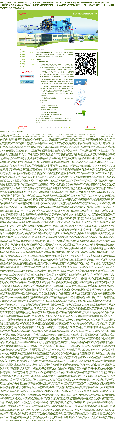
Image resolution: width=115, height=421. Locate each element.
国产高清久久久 (103, 233)
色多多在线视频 (48, 334)
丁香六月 (48, 202)
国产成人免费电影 (54, 258)
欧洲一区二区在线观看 (82, 350)
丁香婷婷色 (78, 217)
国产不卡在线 (72, 140)
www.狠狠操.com (69, 311)
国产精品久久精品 (69, 299)
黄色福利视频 (21, 335)
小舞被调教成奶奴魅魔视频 (51, 225)
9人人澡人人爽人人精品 (7, 301)
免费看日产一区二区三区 (101, 301)
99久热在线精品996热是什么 (101, 397)
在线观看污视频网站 (100, 228)
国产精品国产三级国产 (7, 293)
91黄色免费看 (98, 170)
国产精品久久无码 (97, 405)
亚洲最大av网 (53, 403)
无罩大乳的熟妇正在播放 (44, 230)
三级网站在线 (89, 412)
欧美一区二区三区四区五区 (7, 202)
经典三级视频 (52, 284)
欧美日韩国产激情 (52, 204)
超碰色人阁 (110, 360)
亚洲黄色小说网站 (13, 162)
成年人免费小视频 (50, 153)
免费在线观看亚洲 (59, 401)
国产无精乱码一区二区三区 (81, 256)
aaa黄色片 (50, 277)
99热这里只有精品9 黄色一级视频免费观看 (96, 161)
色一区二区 (110, 166)
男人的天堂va (54, 160)
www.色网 (2, 222)
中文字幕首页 (44, 318)
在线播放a (10, 198)
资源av (100, 241)
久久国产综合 (43, 192)
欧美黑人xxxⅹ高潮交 (79, 226)
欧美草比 (83, 269)
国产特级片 (94, 367)
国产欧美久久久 (32, 286)
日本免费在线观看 (107, 271)
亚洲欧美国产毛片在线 (70, 395)
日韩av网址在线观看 (4, 333)
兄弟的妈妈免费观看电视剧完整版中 (101, 273)
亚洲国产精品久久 (101, 162)
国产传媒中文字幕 (108, 330)
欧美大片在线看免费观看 (83, 316)
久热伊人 (45, 371)
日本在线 (15, 383)
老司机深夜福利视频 (48, 237)
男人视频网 (101, 191)
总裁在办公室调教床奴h (41, 198)
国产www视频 (66, 371)
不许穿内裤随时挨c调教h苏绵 (38, 160)
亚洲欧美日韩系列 (46, 365)
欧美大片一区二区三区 (14, 224)
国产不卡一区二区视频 (63, 237)
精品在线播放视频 (27, 252)
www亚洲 (68, 153)
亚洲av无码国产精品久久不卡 (28, 314)
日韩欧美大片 (24, 184)
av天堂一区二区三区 (10, 408)
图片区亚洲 (24, 149)
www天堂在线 (76, 286)
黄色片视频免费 (40, 248)
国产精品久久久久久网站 (93, 388)
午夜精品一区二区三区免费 (44, 258)
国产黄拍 (39, 359)
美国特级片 (81, 160)
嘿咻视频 (53, 399)
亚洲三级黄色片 (54, 383)
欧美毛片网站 (68, 189)
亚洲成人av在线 (78, 395)
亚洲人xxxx (91, 371)
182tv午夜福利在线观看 (68, 210)
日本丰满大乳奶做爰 (8, 213)
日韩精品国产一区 (96, 391)
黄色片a (23, 237)
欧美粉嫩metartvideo (87, 213)
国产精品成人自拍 (47, 177)
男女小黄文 (42, 395)
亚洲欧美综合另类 (111, 185)
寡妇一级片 (77, 143)
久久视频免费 (35, 367)
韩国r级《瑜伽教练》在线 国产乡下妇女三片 (17, 394)
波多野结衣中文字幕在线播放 (89, 301)
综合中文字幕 (44, 359)
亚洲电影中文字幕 (26, 225)
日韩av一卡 (90, 380)
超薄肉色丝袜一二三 (50, 179)
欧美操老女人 (35, 397)
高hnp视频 (51, 290)
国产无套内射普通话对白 (96, 338)
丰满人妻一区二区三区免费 (53, 138)
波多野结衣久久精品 (81, 146)
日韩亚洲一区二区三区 (86, 365)
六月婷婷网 (23, 175)
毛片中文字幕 (49, 292)
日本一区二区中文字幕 (15, 165)
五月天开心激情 (44, 195)
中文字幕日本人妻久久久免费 (35, 211)
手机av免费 (20, 269)
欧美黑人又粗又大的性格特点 (106, 289)
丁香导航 (109, 222)
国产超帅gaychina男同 (32, 394)
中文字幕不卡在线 (92, 285)
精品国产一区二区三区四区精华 (51, 248)
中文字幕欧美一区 (4, 195)
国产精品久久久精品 (92, 154)
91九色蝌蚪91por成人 (62, 234)
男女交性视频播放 (60, 195)
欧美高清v (15, 213)
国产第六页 (41, 294)
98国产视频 (71, 259)
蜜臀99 (94, 185)
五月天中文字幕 (80, 150)
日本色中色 (13, 248)
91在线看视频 (110, 368)
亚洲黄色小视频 (25, 254)
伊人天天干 (58, 136)
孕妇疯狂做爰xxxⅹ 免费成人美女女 (94, 275)
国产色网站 (108, 311)
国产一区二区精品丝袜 (38, 305)
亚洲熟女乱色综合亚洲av (9, 170)
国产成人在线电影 (9, 215)
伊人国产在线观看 (72, 307)
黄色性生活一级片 (109, 359)
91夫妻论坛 (12, 292)
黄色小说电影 (34, 217)
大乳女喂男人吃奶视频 (98, 278)
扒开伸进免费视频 (23, 338)
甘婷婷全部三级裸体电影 (15, 229)
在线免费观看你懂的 (52, 300)
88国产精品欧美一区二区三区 (107, 237)
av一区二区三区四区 (89, 236)
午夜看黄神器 (53, 161)
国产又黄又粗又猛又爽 (82, 209)
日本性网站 (51, 254)
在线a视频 (99, 198)
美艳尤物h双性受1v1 (14, 270)
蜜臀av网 (43, 244)
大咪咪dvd (10, 383)
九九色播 (5, 179)
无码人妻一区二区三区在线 (66, 326)
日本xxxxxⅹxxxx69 (30, 146)
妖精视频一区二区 (7, 244)
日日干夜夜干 (77, 365)
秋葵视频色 (111, 401)
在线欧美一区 (79, 161)
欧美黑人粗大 (15, 203)
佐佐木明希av (98, 214)
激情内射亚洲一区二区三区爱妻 (75, 247)
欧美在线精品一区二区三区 (61, 267)
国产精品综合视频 (69, 239)
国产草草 (17, 150)
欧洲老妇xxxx (61, 191)
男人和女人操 (51, 164)
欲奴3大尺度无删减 (76, 142)
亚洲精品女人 (90, 304)
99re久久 (51, 188)
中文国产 (107, 277)
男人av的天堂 (46, 290)
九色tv (43, 221)
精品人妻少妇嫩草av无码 (55, 263)
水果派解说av (97, 209)
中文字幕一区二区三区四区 (18, 198)
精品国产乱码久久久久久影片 (79, 314)
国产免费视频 (61, 225)
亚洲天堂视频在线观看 (95, 165)
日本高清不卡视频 (88, 149)
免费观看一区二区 (9, 158)
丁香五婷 (27, 398)
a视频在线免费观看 (76, 147)
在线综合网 (48, 335)
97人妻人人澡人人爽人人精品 (14, 228)
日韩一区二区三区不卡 (72, 357)
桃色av (85, 214)
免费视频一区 (9, 384)
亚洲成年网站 (72, 323)
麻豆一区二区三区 (22, 256)
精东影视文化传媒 (33, 142)
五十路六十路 (9, 161)
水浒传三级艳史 (24, 334)
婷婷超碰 (100, 256)
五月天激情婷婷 (39, 252)
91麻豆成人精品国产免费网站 (80, 224)
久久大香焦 (95, 222)
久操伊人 (57, 384)
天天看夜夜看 (30, 213)
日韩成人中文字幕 (35, 341)
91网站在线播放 (76, 269)
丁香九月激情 (75, 391)
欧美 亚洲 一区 (31, 334)
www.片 (38, 161)
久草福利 (24, 371)
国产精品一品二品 (6, 320)
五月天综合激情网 (31, 149)
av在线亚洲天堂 (82, 277)
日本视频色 (62, 213)
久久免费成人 (24, 288)
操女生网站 (55, 237)
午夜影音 (42, 249)
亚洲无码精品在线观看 (72, 146)
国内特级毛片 (3, 329)
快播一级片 (2, 349)
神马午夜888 (98, 237)
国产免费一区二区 (109, 161)
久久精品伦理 (104, 179)
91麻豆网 (15, 161)
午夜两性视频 (61, 258)
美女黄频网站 (24, 279)
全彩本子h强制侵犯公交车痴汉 (20, 263)
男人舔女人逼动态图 (36, 335)
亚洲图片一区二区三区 (92, 194)
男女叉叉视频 (29, 342)
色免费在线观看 (81, 397)
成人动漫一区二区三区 (35, 345)
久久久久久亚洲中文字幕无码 (45, 308)
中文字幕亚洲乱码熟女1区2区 (42, 188)
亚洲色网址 (15, 172)
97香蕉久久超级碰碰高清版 (41, 386)
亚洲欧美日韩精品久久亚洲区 (92, 360)
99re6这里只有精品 (28, 230)
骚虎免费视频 (28, 337)
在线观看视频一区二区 (29, 233)
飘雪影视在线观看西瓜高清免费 (49, 282)
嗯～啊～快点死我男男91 (92, 256)
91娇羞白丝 (83, 275)
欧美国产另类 (39, 269)
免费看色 (44, 360)
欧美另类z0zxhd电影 (30, 354)
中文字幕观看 (5, 383)
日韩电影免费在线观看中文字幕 (107, 259)
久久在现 (74, 279)
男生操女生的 (43, 202)
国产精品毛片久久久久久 (24, 331)
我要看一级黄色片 (37, 221)
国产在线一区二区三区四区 (80, 155)
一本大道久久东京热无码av (48, 232)
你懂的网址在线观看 (26, 166)
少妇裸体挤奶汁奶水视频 (37, 200)
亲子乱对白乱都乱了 (109, 309)
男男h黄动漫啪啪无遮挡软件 (95, 395)
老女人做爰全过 (33, 158)
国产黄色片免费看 (65, 218)
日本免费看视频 (73, 387)
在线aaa (21, 297)
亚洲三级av (2, 149)
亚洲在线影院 (18, 204)
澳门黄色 (7, 184)
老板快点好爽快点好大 (44, 180)
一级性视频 (33, 169)
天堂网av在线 (95, 138)
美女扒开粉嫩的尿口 (28, 289)
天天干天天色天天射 (59, 194)
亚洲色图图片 (111, 397)
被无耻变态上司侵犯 (44, 315)
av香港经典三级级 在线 (7, 354)
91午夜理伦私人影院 (56, 218)
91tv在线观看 (91, 305)
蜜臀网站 (88, 219)
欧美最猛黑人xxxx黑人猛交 (92, 303)
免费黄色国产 (66, 380)
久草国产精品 (20, 147)
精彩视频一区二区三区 (27, 401)
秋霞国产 (26, 397)
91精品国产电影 (33, 316)
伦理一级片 (76, 390)
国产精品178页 (14, 335)
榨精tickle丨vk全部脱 (102, 361)
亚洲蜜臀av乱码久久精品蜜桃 (10, 303)
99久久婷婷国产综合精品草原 (6, 172)
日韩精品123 (54, 172)
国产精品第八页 (107, 140)
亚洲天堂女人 (81, 324)
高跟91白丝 (69, 304)
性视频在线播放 (58, 240)
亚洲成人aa (57, 139)
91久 (27, 286)
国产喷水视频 (44, 162)
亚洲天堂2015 (20, 383)
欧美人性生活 (71, 158)
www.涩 (28, 258)
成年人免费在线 (12, 232)
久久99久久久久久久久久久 (58, 189)
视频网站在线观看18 (37, 150)
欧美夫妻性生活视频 (89, 189)
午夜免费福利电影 (39, 288)
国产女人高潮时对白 (11, 189)
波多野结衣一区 (46, 170)
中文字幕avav (61, 192)
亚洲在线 (63, 187)
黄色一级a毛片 (90, 273)
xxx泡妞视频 (78, 297)
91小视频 (8, 361)
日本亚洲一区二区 (22, 214)
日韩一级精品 (25, 264)
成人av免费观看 (60, 209)
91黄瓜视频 (73, 378)
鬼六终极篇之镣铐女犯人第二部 (26, 150)
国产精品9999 (89, 158)
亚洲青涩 (55, 352)
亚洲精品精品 (33, 243)
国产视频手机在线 (84, 157)
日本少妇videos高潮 (80, 322)
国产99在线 (96, 241)
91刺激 (38, 279)
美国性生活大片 (67, 221)
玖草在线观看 (98, 200)
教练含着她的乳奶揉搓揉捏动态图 (29, 136)
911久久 (81, 284)
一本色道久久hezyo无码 (104, 388)
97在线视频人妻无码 (97, 346)
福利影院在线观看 (86, 221)
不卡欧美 (29, 192)
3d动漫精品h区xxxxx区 (9, 337)
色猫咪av (70, 282)
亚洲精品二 (2, 194)
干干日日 (105, 293)
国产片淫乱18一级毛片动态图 (28, 284)
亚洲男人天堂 (38, 195)
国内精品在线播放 (97, 149)
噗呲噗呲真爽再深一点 (17, 345)
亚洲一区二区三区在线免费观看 (66, 173)
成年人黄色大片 (103, 284)
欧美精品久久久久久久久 (64, 350)
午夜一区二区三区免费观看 (104, 215)
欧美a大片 (40, 394)
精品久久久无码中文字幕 (76, 244)
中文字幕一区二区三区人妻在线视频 (12, 169)
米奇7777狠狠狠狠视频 (102, 226)
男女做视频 (32, 410)
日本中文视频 (100, 218)
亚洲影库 (68, 383)
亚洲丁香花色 (101, 367)
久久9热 (110, 333)
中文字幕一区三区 (6, 240)
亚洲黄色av (21, 143)
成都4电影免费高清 (75, 252)
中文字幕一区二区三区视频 (96, 324)
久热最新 (99, 195)
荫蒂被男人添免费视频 (66, 185)
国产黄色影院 (99, 232)
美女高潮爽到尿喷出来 (31, 281)
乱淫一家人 (14, 417)
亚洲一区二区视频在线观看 (58, 221)
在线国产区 (104, 172)
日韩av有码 (51, 245)
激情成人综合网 (70, 308)
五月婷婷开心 (8, 260)
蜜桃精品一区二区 (65, 204)
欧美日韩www (20, 293)
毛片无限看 (35, 296)
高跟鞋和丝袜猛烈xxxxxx (13, 143)
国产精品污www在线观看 (100, 139)
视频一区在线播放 (105, 145)
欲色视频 (52, 200)
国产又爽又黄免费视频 (104, 138)
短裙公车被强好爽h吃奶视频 (88, 403)
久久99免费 (97, 187)
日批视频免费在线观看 (102, 154)
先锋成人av (41, 189)
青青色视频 (70, 300)
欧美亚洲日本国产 (39, 285)
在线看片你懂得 (21, 364)
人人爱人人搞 (79, 166)
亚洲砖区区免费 (96, 314)
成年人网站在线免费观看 (56, 181)
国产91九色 (89, 361)
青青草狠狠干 (17, 160)
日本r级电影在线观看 (108, 387)
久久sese (26, 277)
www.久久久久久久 (91, 147)
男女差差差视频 (98, 282)
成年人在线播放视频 (32, 153)
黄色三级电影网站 (18, 402)
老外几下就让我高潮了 (102, 185)
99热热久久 (110, 149)
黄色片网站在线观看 (55, 154)
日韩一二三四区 (73, 153)
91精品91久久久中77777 (97, 164)
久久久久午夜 (54, 233)
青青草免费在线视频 (45, 184)
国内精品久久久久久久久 (9, 237)
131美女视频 (23, 229)
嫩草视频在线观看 (48, 329)
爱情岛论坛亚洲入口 (91, 297)
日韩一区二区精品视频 (50, 278)
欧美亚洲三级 (91, 209)
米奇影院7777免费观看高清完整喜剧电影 (54, 147)
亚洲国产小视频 (95, 213)
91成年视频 (52, 149)
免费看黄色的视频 (46, 211)
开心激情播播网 (37, 146)
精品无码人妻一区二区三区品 (70, 209)
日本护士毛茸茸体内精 (102, 194)
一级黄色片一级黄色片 (77, 179)
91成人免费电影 (14, 289)
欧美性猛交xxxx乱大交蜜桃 (9, 334)
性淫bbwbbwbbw (75, 361)
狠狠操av (48, 185)
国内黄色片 (109, 160)
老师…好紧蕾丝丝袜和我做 (99, 158)
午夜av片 (61, 333)
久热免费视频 (77, 204)
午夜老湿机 (23, 255)
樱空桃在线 (8, 318)
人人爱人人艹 (90, 211)
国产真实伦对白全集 (86, 166)
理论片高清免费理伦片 (55, 165)
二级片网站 (23, 169)
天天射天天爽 (17, 146)
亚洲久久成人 (7, 209)
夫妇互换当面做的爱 (20, 273)
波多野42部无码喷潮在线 (60, 284)
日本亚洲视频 (104, 263)
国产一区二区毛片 (33, 324)
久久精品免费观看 (55, 219)
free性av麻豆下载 (67, 391)
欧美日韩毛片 (83, 303)
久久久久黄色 (3, 243)
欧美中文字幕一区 (59, 229)
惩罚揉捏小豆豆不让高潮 (40, 327)
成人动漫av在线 (100, 240)
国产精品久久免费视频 (25, 158)
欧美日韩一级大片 (10, 330)
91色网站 (107, 173)
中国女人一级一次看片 (17, 376)
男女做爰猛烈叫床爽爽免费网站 (15, 136)
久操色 (84, 170)
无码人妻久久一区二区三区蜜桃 (45, 367)
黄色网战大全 (60, 160)
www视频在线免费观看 (25, 179)
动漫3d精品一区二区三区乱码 (66, 305)
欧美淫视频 (14, 145)
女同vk (50, 180)
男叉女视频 (24, 402)
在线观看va (79, 342)
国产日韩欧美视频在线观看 (55, 187)
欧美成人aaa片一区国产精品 (70, 330)
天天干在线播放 (97, 153)
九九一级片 (18, 334)
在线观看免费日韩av (42, 234)
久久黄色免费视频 (111, 342)
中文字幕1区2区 (93, 345)
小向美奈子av (18, 322)
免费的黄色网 (111, 194)
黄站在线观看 (111, 373)
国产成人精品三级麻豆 (70, 270)
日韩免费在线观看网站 (31, 256)
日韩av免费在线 (15, 299)
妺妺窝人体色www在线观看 (89, 169)
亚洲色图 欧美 (76, 303)
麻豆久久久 (85, 416)
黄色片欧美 (46, 275)
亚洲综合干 (35, 300)
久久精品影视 (47, 259)
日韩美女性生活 (8, 350)
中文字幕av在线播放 (23, 210)
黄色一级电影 (13, 277)
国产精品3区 (22, 194)
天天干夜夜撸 (105, 188)
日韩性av (74, 322)
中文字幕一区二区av (61, 243)
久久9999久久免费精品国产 (47, 146)
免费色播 (35, 304)
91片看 (111, 210)
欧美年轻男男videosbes (104, 175)
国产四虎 (109, 263)
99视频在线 (8, 145)
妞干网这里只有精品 (104, 267)
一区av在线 (77, 185)
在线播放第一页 (65, 315)
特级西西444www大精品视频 (24, 191)
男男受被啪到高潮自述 (41, 241)
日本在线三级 (82, 243)
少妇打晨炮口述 (36, 215)
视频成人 (99, 145)
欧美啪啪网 (76, 281)
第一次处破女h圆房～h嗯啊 (28, 303)
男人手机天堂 (47, 154)
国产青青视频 (34, 346)
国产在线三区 (20, 416)
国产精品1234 (64, 338)
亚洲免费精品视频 (35, 337)
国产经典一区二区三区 (43, 320)
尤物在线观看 (13, 418)
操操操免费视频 (49, 361)
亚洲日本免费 (103, 349)
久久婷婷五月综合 (70, 138)
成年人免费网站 (38, 354)
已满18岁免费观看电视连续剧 (33, 172)
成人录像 (27, 364)
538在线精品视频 (84, 185)
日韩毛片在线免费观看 (94, 399)
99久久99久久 (39, 145)
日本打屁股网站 (40, 166)
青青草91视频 (106, 164)
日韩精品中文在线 (41, 173)
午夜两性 (18, 232)
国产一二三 (14, 416)
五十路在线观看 (64, 214)
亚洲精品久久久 (108, 206)
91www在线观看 (29, 300)
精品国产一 (74, 172)
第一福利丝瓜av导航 (106, 286)
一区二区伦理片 (7, 304)
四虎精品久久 (6, 297)
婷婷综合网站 (73, 166)
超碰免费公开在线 (57, 188)
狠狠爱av (10, 376)
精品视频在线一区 (44, 183)
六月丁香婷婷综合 (106, 386)
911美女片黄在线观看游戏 (104, 155)
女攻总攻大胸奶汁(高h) (97, 166)
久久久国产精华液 (86, 179)
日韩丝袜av (83, 172)
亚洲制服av (83, 142)
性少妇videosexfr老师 (36, 416)
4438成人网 (40, 177)
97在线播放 (74, 229)
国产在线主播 (62, 248)
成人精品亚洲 (8, 294)
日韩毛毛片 (11, 410)
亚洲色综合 (2, 393)
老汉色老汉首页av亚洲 (24, 282)
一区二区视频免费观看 (105, 210)
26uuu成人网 (110, 187)
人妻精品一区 (111, 147)
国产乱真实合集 (98, 172)
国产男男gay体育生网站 (11, 219)
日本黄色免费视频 (77, 249)
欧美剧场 (16, 333)
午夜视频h (15, 275)
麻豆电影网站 (42, 209)
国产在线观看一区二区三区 (61, 414)
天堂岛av (86, 162)
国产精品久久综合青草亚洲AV (17, 249)
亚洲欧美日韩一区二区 (68, 215)
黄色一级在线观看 (41, 142)
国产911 (38, 176)
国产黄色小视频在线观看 (100, 221)
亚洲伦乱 (108, 143)
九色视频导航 (46, 207)
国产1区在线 (110, 179)
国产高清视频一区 (72, 288)
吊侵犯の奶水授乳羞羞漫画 (64, 335)
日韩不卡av (62, 270)
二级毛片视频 (81, 399)
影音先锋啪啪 (16, 307)
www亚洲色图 (46, 285)
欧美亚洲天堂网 (90, 326)
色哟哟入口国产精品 (45, 262)
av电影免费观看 (72, 183)
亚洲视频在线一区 (65, 145)
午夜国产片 (7, 262)
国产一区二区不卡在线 (37, 365)
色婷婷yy (72, 196)
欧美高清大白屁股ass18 (68, 199)
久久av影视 (109, 260)
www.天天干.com (37, 267)
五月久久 (61, 244)
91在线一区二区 (34, 247)
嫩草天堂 (98, 263)
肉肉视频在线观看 (4, 166)
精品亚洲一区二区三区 (98, 387)
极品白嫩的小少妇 (20, 397)
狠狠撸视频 (47, 206)
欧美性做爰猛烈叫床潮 (31, 241)
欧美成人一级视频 (72, 200)
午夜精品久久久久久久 (33, 226)
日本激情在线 (53, 357)
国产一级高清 (99, 285)
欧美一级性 (90, 185)
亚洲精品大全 (101, 206)
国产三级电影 (54, 202)
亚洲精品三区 (109, 312)
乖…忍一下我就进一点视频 (91, 274)
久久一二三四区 (38, 232)
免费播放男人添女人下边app (33, 417)
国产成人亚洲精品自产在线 (30, 390)
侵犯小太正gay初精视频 (25, 224)
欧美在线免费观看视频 (45, 161)
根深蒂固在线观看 (87, 401)
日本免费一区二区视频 (80, 352)
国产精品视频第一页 (31, 145)
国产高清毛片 (35, 294)
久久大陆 (39, 194)
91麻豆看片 (89, 277)
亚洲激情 (83, 338)
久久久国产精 (77, 211)
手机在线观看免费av (25, 243)
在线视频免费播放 (93, 162)
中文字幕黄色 (55, 151)
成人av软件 (92, 168)
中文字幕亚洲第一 (29, 170)
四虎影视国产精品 (11, 300)
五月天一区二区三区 (50, 391)
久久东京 (53, 194)
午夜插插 (87, 399)
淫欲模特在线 (48, 209)
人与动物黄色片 (15, 194)
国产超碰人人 (9, 311)
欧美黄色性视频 (48, 221)
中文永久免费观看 (91, 170)
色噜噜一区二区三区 (63, 247)
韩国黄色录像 (10, 413)
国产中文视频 (103, 202)
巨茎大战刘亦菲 (6, 225)
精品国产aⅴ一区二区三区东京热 (99, 157)
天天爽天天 (5, 319)
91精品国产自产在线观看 (45, 203)
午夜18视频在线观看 (67, 160)
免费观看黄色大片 (82, 334)
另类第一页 (27, 173)
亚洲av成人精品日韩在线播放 (30, 161)
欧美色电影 (110, 188)
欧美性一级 (102, 209)
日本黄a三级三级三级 (23, 262)
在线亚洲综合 (34, 234)
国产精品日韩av (15, 244)
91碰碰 (29, 207)
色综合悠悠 (92, 180)
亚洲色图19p (66, 416)
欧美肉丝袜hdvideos (28, 344)
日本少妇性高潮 (7, 191)
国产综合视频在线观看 (55, 255)
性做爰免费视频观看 (24, 211)
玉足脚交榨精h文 (81, 189)
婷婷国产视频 (80, 191)
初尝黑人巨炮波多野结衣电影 (37, 196)
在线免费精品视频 (33, 248)
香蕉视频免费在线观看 (7, 233)
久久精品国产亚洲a (108, 308)
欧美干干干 (66, 184)
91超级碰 (112, 145)
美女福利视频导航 (69, 194)
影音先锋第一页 (97, 262)
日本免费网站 (108, 365)
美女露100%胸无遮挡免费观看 (29, 269)
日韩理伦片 (85, 154)
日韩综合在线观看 (86, 320)
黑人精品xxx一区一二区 (21, 353)
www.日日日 (78, 356)
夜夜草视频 (87, 143)
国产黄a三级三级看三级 (5, 248)
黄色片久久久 (22, 405)
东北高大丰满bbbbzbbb (79, 349)
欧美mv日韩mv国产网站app (14, 195)
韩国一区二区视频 (71, 168)
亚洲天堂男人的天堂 (67, 147)
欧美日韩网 (80, 293)
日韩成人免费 (78, 192)
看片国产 (7, 211)
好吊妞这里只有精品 (22, 360)
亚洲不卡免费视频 (79, 170)
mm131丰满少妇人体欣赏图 (37, 207)
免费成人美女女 (110, 327)
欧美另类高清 (65, 158)
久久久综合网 (89, 142)
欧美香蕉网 (56, 224)
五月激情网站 (8, 194)
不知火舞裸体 (34, 403)
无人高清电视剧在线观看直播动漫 (31, 147)
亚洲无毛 (62, 342)
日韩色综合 (29, 255)
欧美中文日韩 (102, 181)
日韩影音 (65, 401)
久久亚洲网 (47, 364)
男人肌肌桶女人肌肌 (38, 260)
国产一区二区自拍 (49, 395)
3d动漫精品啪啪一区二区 (73, 164)
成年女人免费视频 (45, 264)
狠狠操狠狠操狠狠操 (78, 199)
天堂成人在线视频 (4, 136)
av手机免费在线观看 (10, 266)
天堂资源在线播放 (99, 353)
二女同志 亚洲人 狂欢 (79, 149)
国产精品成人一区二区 (105, 165)
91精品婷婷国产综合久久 (38, 204)
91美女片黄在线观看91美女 (7, 151)
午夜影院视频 (106, 219)
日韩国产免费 (64, 388)
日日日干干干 (10, 379)
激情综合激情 (80, 213)
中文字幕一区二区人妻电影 (71, 316)
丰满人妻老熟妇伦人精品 (84, 225)
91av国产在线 (100, 364)
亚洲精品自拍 (107, 335)
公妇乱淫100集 (31, 232)
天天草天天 (90, 183)
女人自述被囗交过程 (102, 316)
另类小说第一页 (86, 260)
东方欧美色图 (73, 354)
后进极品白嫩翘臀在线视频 (68, 254)
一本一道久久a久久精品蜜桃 (41, 382)
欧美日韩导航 (19, 149)
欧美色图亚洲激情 (23, 172)
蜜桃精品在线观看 (93, 226)
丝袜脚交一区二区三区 (6, 183)
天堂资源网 (106, 296)
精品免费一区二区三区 (98, 383)
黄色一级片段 (63, 393)
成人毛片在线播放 (79, 333)
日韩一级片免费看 (37, 357)
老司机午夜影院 (77, 418)
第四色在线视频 (62, 319)
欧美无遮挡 (56, 200)
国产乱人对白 (60, 184)
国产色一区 (33, 166)
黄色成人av (4, 200)
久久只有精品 (15, 378)
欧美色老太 (98, 394)
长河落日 (42, 154)
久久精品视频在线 (102, 222)
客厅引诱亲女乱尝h (102, 168)
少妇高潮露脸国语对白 (61, 301)
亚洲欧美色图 (23, 339)
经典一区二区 (18, 255)
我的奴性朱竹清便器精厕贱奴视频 (11, 218)
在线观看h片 (23, 188)
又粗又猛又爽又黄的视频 (26, 361)
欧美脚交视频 (20, 161)
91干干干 (112, 165)
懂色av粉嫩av (104, 416)
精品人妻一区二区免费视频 (10, 308)
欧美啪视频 (97, 233)
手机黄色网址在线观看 (56, 203)
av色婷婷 (50, 387)
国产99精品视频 (40, 256)
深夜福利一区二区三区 (91, 271)
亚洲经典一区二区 (59, 391)
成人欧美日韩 (78, 278)
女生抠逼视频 (21, 378)
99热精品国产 (92, 187)
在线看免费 (2, 160)
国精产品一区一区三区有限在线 (71, 289)
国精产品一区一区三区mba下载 (26, 221)
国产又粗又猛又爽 (31, 319)
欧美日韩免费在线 (31, 245)
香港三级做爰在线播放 (28, 305)
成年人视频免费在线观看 (49, 199)
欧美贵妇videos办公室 (85, 319)
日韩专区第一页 (66, 244)
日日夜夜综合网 (85, 173)
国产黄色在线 (83, 203)
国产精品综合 (34, 191)
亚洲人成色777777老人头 (100, 376)
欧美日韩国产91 (18, 237)
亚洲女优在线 (32, 143)
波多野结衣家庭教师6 (64, 196)
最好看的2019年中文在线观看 (13, 179)
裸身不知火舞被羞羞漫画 (104, 248)
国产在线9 (23, 413)
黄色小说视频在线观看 (45, 165)
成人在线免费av (35, 271)
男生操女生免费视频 (22, 350)
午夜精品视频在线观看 (34, 203)
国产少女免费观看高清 (66, 203)
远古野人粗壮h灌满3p (69, 170)
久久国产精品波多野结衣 (70, 139)
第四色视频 (73, 169)
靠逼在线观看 (72, 333)
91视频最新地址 (39, 390)
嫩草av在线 (38, 393)
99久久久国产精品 (104, 151)
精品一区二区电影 (68, 151)
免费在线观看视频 (41, 151)
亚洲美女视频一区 (110, 192)
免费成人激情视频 (16, 352)
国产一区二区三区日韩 (87, 357)
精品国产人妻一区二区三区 (98, 140)
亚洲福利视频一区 (102, 288)
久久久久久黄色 (91, 188)
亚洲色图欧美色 (97, 416)
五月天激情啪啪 (9, 138)
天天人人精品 (13, 196)
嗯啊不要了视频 (23, 384)
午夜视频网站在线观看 (31, 214)
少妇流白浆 (53, 378)
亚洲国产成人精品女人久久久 (66, 219)
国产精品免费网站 (38, 138)
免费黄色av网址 (98, 307)
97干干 (62, 263)
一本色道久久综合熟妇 (22, 140)
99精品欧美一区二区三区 (71, 296)
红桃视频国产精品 (17, 153)
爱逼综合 (95, 234)
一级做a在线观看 (76, 319)
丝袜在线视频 (92, 363)
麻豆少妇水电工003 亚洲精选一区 (90, 136)
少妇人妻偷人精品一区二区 (67, 222)
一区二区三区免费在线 (44, 139)
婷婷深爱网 (26, 249)
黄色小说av (27, 378)
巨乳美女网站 (24, 164)
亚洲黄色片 (50, 150)
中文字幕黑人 (102, 203)
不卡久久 (20, 166)
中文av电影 (53, 388)
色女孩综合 (82, 236)
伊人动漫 (84, 218)
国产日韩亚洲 (97, 375)
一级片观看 (83, 147)
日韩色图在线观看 (74, 318)
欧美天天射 (82, 219)
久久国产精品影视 (94, 334)
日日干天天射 (73, 217)
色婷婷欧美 (86, 232)
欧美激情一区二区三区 (80, 140)
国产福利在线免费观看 (77, 154)
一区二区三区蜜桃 (109, 319)
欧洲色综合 (84, 145)
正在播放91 (48, 233)
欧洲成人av (28, 169)
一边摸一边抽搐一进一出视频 (64, 233)
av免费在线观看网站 (97, 323)
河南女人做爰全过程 (68, 224)
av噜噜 (83, 206)
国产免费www (99, 271)
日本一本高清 (105, 275)
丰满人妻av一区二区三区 (9, 207)
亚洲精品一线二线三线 (77, 401)
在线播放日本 (5, 164)
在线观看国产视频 (63, 365)
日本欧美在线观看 (27, 365)
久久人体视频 (73, 195)
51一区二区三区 (74, 271)
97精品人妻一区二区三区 (49, 166)
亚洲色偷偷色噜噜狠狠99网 (33, 384)
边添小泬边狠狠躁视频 (20, 170)
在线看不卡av (75, 151)
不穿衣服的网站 (85, 168)
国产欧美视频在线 (4, 228)
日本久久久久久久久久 (104, 184)
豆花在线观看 (43, 172)
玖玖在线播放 (105, 363)
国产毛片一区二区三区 (46, 266)
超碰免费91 (94, 218)
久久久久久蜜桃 (90, 356)
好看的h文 (42, 225)
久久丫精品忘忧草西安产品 (14, 154)
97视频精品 (14, 420)
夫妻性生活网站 (83, 204)
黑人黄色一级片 (50, 215)
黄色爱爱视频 (74, 397)
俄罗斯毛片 (57, 252)
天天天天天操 (63, 138)
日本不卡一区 (10, 296)
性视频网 (40, 226)
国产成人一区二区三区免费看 (96, 225)
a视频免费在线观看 (95, 146)
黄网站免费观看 (76, 222)
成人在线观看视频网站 (99, 369)
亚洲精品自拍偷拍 (73, 232)
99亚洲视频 (86, 210)
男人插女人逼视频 (85, 184)
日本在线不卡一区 (67, 177)
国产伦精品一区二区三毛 (24, 236)
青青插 (104, 342)
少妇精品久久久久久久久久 (52, 297)
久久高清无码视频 (17, 142)
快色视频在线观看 (59, 418)
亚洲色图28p (90, 145)
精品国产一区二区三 (13, 387)
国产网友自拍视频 (53, 376)
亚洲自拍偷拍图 (52, 175)
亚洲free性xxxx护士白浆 (64, 269)
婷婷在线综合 (20, 375)
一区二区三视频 (104, 262)
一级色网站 (64, 207)
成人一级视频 (33, 224)
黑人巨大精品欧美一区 (15, 188)
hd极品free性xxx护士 (46, 194)
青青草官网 (63, 143)
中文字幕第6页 (78, 237)
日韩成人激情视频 (63, 344)
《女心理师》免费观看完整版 (60, 146)
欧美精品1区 (5, 157)
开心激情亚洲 (36, 218)
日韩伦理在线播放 (52, 136)
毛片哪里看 (56, 153)
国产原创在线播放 (50, 289)
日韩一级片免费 (59, 292)
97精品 (57, 269)
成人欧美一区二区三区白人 (55, 315)
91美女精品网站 (52, 183)
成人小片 (68, 275)
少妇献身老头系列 (6, 289)
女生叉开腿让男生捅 (61, 279)
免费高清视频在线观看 (46, 214)
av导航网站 (27, 198)
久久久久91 (39, 219)
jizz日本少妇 (36, 275)
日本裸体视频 (25, 369)
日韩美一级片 (47, 319)
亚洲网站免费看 (29, 357)
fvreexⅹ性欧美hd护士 (22, 213)
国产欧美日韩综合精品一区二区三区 (15, 305)
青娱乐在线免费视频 (94, 184)
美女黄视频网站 (62, 155)
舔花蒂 (35, 264)
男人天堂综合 (56, 180)
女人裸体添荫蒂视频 (75, 157)
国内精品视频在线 (89, 150)
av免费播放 (56, 198)
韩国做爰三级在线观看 (37, 187)
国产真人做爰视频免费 (20, 157)
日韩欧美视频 (106, 364)
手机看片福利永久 (57, 405)
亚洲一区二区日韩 (56, 293)
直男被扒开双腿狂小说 (60, 294)
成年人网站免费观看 (110, 221)
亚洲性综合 (84, 249)
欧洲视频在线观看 (20, 359)
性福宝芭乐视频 (30, 348)
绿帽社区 (24, 155)
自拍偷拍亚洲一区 (27, 234)
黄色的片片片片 (39, 149)
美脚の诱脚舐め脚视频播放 (50, 157)
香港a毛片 (80, 359)
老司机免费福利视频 (31, 188)
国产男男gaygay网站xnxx (108, 218)
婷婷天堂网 (69, 361)
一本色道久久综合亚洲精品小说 (61, 164)
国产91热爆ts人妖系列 (21, 196)
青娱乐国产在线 (16, 391)
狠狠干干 (76, 196)
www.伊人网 (37, 315)
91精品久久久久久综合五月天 (103, 229)
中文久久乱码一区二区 (45, 176)
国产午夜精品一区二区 (14, 278)
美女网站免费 (29, 189)
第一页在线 (71, 315)
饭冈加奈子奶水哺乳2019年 (88, 259)
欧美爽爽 (80, 136)
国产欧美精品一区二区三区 (50, 256)
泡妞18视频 (68, 236)
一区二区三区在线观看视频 (32, 209)
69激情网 (92, 221)
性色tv (30, 397)
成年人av (96, 175)
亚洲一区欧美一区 (54, 363)
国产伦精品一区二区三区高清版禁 (19, 187)
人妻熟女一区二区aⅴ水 (42, 136)
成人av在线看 (46, 187)
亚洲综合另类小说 (79, 214)
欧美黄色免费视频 (12, 319)
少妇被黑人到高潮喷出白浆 (80, 138)
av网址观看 (105, 278)
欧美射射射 (9, 187)
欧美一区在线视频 (32, 140)
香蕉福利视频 (83, 211)
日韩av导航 (104, 251)
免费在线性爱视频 (47, 145)
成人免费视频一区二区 (71, 393)
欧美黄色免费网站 (109, 255)
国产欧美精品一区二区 (65, 387)
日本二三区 (14, 349)
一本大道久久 (3, 395)
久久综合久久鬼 (9, 245)
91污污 (72, 185)
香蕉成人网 (90, 372)
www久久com (37, 233)
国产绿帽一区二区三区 (98, 142)
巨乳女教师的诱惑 (32, 350)
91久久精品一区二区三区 (65, 165)
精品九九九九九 (8, 142)
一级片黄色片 (3, 300)
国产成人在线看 (51, 195)
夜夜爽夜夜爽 (64, 324)
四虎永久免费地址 (47, 311)
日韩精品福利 (73, 371)
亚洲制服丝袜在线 (64, 259)
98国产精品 (71, 369)
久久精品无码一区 (8, 256)
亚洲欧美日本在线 (55, 341)
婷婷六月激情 (60, 398)
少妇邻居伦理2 (69, 319)
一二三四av (20, 247)
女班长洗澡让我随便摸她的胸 (40, 181)
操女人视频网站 (18, 292)
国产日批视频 (34, 173)
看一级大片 (79, 218)
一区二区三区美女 (96, 284)
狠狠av (22, 344)
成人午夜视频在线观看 (41, 185)
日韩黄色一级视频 (17, 413)
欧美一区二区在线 (4, 339)
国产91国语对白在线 (37, 170)
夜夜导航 (40, 397)
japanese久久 (51, 139)
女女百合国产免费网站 (62, 162)
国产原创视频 (74, 346)
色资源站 (40, 360)
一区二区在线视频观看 (21, 258)
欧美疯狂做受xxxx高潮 (31, 176)
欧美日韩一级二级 (98, 380)
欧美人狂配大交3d (67, 260)
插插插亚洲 (22, 281)
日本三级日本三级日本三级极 (45, 293)
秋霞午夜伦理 (14, 147)
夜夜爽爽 (20, 303)
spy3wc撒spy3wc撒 (25, 228)
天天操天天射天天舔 (42, 277)
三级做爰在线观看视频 (71, 187)
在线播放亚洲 (11, 146)
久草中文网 (27, 251)
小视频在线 (69, 202)
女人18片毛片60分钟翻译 (28, 138)
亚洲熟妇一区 (72, 214)
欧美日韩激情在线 (81, 241)
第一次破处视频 (57, 222)
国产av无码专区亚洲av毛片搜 (56, 210)
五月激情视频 (59, 282)
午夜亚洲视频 (6, 327)
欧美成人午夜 (109, 202)
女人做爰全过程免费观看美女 (55, 158)
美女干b (79, 172)
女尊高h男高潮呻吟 (100, 319)
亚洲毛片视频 (7, 165)
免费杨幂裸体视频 (89, 346)
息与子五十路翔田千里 (110, 299)
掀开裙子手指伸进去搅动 (94, 202)
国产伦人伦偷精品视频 (33, 210)
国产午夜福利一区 (61, 296)
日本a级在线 (15, 233)
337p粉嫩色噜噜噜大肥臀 (42, 158)
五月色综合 (80, 165)
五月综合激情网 (31, 326)
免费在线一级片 (73, 175)
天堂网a (102, 258)
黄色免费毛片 (45, 376)
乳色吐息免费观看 (111, 361)
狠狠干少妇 (99, 274)
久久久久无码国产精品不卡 (43, 312)
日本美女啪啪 (8, 155)
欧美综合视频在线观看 (50, 239)
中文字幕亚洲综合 (52, 303)
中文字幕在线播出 (105, 236)
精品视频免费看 (3, 176)
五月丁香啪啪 (57, 290)
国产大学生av (105, 282)
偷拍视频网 (66, 195)
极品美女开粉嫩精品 (98, 293)
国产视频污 (69, 142)
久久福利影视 (54, 162)
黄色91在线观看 (76, 219)
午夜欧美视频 (80, 384)
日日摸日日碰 (22, 299)
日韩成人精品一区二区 (5, 277)
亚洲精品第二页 (93, 251)
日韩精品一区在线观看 (87, 323)
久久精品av (52, 401)
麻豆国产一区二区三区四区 (75, 145)
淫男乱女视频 (105, 232)
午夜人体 (62, 139)
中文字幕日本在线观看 (81, 139)
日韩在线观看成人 (39, 398)
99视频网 (2, 344)
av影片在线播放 (54, 168)
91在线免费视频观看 (51, 371)
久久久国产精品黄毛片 (94, 379)
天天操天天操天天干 (77, 300)
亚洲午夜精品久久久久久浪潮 (62, 175)
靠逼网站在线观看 (96, 406)
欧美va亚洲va (105, 417)
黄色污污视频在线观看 (73, 230)
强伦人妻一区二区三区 (84, 339)
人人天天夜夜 (37, 379)
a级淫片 (36, 284)
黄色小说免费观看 (99, 414)
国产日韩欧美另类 (30, 175)
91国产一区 (64, 282)
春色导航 (25, 145)
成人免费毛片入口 (56, 142)
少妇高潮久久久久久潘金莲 (15, 139)
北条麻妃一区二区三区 (56, 185)
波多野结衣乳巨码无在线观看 (79, 239)
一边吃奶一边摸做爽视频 (15, 184)
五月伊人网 (75, 409)
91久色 (45, 271)
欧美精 (96, 168)
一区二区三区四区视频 (73, 228)
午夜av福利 (2, 229)
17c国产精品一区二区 (64, 232)
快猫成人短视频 (85, 251)
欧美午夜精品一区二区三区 (49, 240)
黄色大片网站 (106, 241)
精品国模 (90, 157)
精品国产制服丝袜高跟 (52, 279)
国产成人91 (56, 232)
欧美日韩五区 (80, 202)
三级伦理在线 (58, 179)
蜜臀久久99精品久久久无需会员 (39, 301)
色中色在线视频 (17, 284)
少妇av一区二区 (53, 184)
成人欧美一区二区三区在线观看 (74, 338)
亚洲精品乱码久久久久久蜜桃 (91, 206)
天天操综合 (15, 350)
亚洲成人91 (29, 187)
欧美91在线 (90, 278)
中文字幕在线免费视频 (92, 245)
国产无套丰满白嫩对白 (94, 173)
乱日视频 (36, 139)
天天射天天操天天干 (14, 210)
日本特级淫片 (33, 198)
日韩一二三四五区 (91, 214)
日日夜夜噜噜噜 (72, 218)
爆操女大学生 (62, 153)
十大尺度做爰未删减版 (52, 169)
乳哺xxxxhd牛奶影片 (42, 300)
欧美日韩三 (70, 309)
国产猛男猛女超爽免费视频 (24, 274)
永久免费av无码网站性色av (55, 281)
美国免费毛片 (49, 142)
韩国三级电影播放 (54, 319)
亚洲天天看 (86, 384)
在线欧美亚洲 (15, 360)
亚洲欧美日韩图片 (61, 331)
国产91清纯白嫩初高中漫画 (61, 230)
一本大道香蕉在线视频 (106, 408)
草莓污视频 (74, 382)
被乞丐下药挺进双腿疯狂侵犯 (71, 406)
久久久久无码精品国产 (12, 326)
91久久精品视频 (24, 327)
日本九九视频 (63, 266)
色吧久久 (43, 239)
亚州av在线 (86, 307)
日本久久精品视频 (108, 402)
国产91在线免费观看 (21, 189)
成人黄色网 (9, 241)
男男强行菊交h (95, 402)
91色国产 (16, 151)
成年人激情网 (53, 264)
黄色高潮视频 (41, 217)
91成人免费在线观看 (88, 234)
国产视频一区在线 (43, 213)
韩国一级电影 (77, 367)
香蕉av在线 (41, 275)
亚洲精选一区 (49, 192)
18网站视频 (14, 183)
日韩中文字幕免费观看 (94, 196)
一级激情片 (86, 345)
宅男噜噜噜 (102, 173)
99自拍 (96, 403)
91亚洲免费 (22, 146)
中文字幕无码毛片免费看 (17, 393)
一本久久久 (92, 307)
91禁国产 (92, 175)
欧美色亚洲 (43, 408)
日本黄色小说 (76, 277)
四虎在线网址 (106, 256)
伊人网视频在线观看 (84, 180)
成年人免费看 (6, 232)
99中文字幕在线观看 (30, 237)
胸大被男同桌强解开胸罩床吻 (21, 207)
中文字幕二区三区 (4, 402)
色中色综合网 (17, 243)
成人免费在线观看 (61, 299)
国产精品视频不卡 (55, 393)
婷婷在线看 (19, 145)
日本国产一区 (54, 406)
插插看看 (55, 236)
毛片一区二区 (55, 191)
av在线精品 (86, 226)
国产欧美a (7, 188)
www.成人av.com (3, 146)
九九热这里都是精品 (93, 215)
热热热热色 (28, 290)
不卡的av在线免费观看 (37, 240)
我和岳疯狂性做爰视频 (72, 162)
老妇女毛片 (51, 309)
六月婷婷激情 (22, 180)
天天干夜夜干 (82, 331)
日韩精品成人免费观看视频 (66, 154)
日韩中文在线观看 (9, 364)
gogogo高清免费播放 (12, 166)
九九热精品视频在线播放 (81, 176)
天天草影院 (44, 169)
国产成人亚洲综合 (32, 168)
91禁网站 (59, 161)
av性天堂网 (40, 304)
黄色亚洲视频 (17, 164)
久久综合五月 (41, 373)
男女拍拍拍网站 (19, 252)
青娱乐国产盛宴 (81, 229)
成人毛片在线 (81, 232)
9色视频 (80, 198)
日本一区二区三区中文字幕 (88, 300)
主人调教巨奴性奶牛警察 (108, 254)
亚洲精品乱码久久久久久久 (99, 243)
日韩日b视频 (56, 361)
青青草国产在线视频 (4, 221)
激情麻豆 (39, 264)
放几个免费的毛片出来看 (9, 252)
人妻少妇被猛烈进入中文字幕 (104, 136)
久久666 (54, 292)
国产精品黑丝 (74, 150)
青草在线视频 (104, 149)
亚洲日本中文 (25, 226)
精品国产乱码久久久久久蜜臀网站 (38, 179)
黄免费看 (57, 247)
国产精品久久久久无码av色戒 (25, 387)
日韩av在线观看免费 (86, 266)
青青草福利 (34, 255)
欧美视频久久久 (50, 360)
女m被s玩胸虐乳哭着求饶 (96, 386)
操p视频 (23, 142)
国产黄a (27, 142)
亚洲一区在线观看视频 (108, 344)
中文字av (85, 369)
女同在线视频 (93, 309)
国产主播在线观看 (58, 379)
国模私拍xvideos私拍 (31, 279)
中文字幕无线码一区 (53, 348)
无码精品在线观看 (42, 361)
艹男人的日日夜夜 (101, 252)
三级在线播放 (5, 192)
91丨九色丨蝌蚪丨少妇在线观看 (67, 390)
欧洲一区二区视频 (78, 259)
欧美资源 (96, 244)
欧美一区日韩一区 (39, 237)
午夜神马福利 (39, 383)
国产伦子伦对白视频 (49, 326)
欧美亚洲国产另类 (107, 234)
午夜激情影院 (73, 335)
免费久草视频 (79, 168)
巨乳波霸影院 (41, 157)
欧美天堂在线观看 (67, 150)
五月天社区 (94, 361)
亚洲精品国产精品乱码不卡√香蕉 (81, 264)
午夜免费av (101, 266)
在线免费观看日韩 (57, 318)
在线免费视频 (15, 191)
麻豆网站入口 (49, 151)
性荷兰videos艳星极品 (65, 241)
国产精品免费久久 (50, 327)
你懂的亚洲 (35, 177)
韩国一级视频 (44, 215)
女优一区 (84, 244)
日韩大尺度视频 (107, 353)
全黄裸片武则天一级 (90, 139)
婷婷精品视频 (28, 194)
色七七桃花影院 (21, 294)
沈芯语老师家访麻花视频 (82, 183)
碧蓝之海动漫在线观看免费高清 (69, 176)
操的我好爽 (84, 297)
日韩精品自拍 (74, 189)
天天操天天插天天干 (21, 209)
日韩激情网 (39, 228)
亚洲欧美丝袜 (103, 146)
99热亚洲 (95, 145)
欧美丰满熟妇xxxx (67, 397)
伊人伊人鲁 (49, 172)
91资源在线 (32, 254)
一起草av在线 (85, 187)
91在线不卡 (75, 194)
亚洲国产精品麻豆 (67, 169)
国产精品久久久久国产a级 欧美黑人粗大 (35, 323)
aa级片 (22, 240)
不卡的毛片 (20, 289)
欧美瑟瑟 (66, 191)
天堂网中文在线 (64, 281)
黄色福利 (84, 161)
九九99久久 (108, 405)
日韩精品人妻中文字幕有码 (8, 150)
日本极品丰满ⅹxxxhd (41, 331)
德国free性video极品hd (110, 158)
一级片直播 (19, 412)
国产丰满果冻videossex (54, 275)
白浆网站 (26, 183)
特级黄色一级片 (6, 234)
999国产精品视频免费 (22, 200)
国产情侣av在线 (77, 308)
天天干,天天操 (26, 410)
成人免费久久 (27, 406)
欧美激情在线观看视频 (33, 222)
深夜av (22, 322)
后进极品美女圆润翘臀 (11, 409)
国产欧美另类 (75, 329)
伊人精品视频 (28, 151)
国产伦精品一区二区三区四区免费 (83, 195)
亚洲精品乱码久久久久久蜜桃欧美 (33, 162)
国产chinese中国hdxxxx (83, 196)
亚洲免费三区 (50, 198)
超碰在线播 (97, 180)
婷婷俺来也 (43, 335)
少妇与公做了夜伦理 (100, 299)
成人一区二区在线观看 (76, 177)
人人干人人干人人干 (70, 360)
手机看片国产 (45, 412)
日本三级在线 (92, 232)
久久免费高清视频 (83, 286)
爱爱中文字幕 (17, 327)
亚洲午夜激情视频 (40, 206)
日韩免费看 (36, 303)
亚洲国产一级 (104, 230)
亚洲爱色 (105, 142)
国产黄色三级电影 (60, 403)
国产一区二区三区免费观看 (43, 229)
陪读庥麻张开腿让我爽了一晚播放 (63, 378)
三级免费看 (38, 184)
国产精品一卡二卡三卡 (81, 245)
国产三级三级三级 (21, 173)
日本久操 (29, 155)
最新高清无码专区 (61, 236)
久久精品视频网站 (89, 241)
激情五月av (65, 333)
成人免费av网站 (50, 143)
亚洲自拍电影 (80, 169)
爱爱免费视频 (86, 165)
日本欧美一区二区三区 (70, 258)
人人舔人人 (11, 327)
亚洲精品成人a (35, 363)
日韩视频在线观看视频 (15, 323)
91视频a (36, 259)
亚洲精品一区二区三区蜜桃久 (31, 157)
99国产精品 (82, 299)
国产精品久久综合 (90, 172)
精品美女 (26, 143)
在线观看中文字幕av (48, 222)
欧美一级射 (97, 267)
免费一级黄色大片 (86, 410)
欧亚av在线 (73, 161)
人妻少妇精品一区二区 (11, 254)
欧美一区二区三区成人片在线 (85, 164)
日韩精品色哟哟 (78, 251)
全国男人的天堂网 (68, 292)
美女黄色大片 (95, 312)
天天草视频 (32, 249)
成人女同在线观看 (59, 413)
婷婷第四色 (71, 281)
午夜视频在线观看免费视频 (75, 206)
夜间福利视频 (75, 136)
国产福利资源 (89, 367)
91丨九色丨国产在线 (68, 264)
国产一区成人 (74, 293)
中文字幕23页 (24, 395)
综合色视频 (80, 387)
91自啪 (15, 346)
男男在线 (57, 344)
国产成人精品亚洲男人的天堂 (107, 170)
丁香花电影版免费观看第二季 (101, 147)
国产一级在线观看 (94, 318)
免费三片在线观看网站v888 (76, 188)
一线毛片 (78, 207)
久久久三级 (89, 138)
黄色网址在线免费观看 (100, 169)
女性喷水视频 (70, 249)
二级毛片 (94, 254)
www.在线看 (34, 307)
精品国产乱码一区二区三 (107, 153)
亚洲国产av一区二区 (97, 150)
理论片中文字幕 (24, 232)
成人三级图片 (16, 388)
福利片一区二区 (23, 192)
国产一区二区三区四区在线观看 (27, 195)
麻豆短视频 (15, 180)
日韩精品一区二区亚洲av (106, 372)
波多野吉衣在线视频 (96, 311)
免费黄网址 (111, 175)
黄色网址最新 (46, 175)
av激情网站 (33, 251)
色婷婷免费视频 (68, 245)
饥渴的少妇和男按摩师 (42, 299)
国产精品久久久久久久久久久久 (36, 311)
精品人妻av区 (13, 353)
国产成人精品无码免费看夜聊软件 (19, 177)
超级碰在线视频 (68, 286)
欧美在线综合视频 (94, 373)
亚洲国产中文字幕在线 (98, 292)
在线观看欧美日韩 (34, 320)
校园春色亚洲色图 (52, 320)
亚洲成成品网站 (10, 243)
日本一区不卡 (31, 139)
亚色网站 (71, 204)
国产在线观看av (97, 305)
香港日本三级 (34, 299)
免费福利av (20, 399)
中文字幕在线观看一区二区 (66, 255)
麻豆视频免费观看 (105, 224)
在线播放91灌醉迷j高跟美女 (63, 376)
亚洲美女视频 (109, 203)
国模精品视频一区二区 (103, 318)
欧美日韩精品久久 (77, 305)
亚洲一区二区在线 (4, 363)
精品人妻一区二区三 (69, 149)
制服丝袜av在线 (82, 361)
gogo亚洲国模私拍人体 (20, 300)
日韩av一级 (47, 160)
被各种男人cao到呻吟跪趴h (71, 273)
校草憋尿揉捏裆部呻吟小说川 (6, 390)
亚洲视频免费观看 (16, 281)
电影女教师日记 (81, 228)
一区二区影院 (68, 172)
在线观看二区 (106, 304)
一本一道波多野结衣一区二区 (62, 183)
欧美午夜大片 (44, 164)
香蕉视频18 (83, 367)
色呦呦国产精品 (8, 185)
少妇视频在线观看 (70, 367)
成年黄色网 (26, 203)
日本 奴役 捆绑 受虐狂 (41, 243)
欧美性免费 (94, 229)
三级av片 (48, 181)
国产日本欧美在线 (61, 320)
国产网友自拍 (34, 151)
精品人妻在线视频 (58, 215)
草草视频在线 (92, 289)
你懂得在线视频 (109, 176)
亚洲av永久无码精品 (83, 151)
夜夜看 (80, 266)
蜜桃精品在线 (62, 180)
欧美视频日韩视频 (9, 263)
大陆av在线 (104, 150)
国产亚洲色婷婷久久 (93, 344)
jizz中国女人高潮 (15, 318)
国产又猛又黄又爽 (22, 162)
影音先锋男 (58, 145)
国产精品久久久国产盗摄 (94, 339)
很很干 (7, 284)
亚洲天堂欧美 (59, 176)
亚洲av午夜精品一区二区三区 (10, 247)
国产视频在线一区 (36, 244)
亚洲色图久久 (91, 204)
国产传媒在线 (43, 218)
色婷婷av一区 (97, 236)
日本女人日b (85, 254)
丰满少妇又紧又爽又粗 (53, 140)
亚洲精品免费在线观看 (16, 181)
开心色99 (90, 405)
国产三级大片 (86, 215)
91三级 (71, 269)
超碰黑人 (88, 146)
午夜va (88, 334)
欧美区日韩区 (63, 142)
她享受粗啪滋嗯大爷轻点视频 (106, 180)
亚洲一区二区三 (94, 266)
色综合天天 (67, 157)
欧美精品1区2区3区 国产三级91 (88, 177)
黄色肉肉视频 (42, 147)
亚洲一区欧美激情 (89, 243)
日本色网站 (97, 289)
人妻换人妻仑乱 (40, 224)
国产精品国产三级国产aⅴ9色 (35, 282)
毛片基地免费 (26, 320)
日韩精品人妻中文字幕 (48, 260)
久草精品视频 (105, 371)
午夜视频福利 (95, 288)
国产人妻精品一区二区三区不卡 (25, 367)
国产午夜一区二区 (72, 414)
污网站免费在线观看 (35, 165)
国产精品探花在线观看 (20, 337)
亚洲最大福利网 (106, 285)
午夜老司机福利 (12, 324)
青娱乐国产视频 (47, 294)
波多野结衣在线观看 (108, 266)
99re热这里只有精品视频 (57, 177)
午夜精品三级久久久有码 (82, 285)
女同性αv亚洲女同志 (28, 304)
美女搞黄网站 (50, 409)
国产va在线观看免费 (89, 335)
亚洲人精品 (90, 375)
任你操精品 (35, 293)
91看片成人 (32, 398)
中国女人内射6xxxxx (65, 188)
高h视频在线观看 (6, 217)
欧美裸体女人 (3, 219)
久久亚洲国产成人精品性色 (27, 181)
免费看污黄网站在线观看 (9, 255)
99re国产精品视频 (103, 249)
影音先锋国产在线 (110, 352)
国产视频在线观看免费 (28, 218)
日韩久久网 (81, 274)
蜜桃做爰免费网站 (99, 296)
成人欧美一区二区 (86, 290)
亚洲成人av (58, 339)
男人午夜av (8, 286)
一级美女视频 (30, 368)
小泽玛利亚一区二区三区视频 (67, 211)
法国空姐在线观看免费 (48, 236)
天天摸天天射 (99, 363)
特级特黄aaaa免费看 (14, 338)
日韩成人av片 (47, 402)
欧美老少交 (21, 206)
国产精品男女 (41, 259)
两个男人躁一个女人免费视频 (18, 260)
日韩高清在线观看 (24, 222)
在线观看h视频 (37, 318)
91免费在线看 (9, 214)
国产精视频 (55, 192)
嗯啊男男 (41, 271)
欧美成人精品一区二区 (25, 165)
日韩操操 (105, 357)
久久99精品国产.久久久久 (90, 352)
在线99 (108, 142)
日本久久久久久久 (102, 403)
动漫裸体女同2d (73, 350)
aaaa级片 (40, 247)
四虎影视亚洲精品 (17, 315)
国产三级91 (104, 166)
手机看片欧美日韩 (75, 203)
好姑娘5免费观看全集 (24, 309)
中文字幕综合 (103, 399)
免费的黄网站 (91, 293)
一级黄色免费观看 (70, 143)
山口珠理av (16, 282)
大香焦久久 (51, 229)
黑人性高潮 (41, 222)
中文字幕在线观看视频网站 (33, 353)
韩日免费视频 (42, 363)
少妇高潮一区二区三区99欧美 (10, 341)
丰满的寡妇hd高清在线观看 (42, 140)
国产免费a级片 (31, 327)
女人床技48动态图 (41, 364)
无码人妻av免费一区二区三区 (97, 290)
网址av (19, 225)
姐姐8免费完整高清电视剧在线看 (19, 286)
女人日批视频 (20, 183)
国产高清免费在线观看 (31, 371)
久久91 (65, 228)
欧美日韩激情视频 (28, 240)
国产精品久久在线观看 (66, 136)
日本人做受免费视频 (105, 217)
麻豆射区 (14, 382)
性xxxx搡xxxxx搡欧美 (79, 181)
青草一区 (82, 143)
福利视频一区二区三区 (83, 263)
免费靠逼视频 (54, 296)
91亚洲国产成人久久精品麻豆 (38, 278)
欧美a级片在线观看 (63, 168)
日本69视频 (84, 247)
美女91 (17, 248)
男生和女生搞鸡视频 (101, 192)
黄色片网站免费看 (38, 418)
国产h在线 (94, 192)
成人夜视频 (85, 333)
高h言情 (14, 342)
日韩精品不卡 (46, 149)
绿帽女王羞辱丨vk (27, 247)
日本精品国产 (28, 420)
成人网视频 (38, 169)
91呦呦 (49, 162)
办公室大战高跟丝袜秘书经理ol (56, 285)
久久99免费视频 (33, 228)
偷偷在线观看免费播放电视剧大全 (57, 170)
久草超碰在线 (76, 160)
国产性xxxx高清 (47, 341)
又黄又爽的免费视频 (18, 239)
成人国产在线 (93, 143)
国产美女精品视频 (86, 237)
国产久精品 (20, 203)
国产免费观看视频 (34, 322)
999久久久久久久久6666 (79, 210)
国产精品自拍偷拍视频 (87, 198)
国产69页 (57, 399)
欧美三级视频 (78, 262)
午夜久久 (109, 349)
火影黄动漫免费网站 (43, 344)
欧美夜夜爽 (102, 391)
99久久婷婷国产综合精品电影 (51, 330)
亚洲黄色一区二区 (7, 417)
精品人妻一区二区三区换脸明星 (93, 224)
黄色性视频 (26, 285)
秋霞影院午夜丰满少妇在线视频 (91, 160)
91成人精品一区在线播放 (105, 177)
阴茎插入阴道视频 (104, 379)
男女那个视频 (92, 333)
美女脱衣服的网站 (44, 303)
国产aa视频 (30, 275)
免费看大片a (16, 158)
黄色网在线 (62, 410)
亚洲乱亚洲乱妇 (74, 233)
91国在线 (78, 288)
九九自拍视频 (104, 187)
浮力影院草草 (56, 244)
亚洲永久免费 (25, 153)
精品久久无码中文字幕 (69, 192)
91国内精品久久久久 (95, 260)
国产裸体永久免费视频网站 (22, 324)
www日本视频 (103, 260)
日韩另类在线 (85, 305)
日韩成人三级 (3, 187)
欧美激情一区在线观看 (35, 225)
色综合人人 (42, 273)
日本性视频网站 (93, 364)
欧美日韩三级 (88, 391)
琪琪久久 (2, 397)
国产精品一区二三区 (19, 266)
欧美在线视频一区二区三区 (62, 256)
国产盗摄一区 (81, 162)
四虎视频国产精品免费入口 (93, 249)
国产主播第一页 (6, 199)
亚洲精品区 (109, 157)
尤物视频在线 (80, 382)
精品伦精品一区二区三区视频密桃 (47, 155)
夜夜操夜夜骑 (87, 309)
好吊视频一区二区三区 (99, 326)
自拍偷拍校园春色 (76, 180)
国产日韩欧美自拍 (91, 176)
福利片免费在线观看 (59, 228)
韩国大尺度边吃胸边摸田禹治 (100, 204)
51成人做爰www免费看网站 (78, 292)
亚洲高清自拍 (76, 331)
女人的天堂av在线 (36, 408)
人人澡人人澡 (69, 180)
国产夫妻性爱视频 (87, 284)
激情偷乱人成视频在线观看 (41, 143)
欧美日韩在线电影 (18, 410)
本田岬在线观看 (47, 305)
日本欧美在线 (8, 349)
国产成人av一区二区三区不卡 (16, 234)
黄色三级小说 (105, 198)
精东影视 (73, 290)
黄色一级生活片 (108, 213)
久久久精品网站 (111, 226)
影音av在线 (96, 259)
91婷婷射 (74, 245)
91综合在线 (74, 213)
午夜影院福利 (5, 376)
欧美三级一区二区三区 (28, 308)
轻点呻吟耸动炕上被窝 (110, 196)
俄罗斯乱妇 (97, 217)
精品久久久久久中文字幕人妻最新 (43, 168)
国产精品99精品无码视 (46, 393)
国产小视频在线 (37, 266)
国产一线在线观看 (41, 153)
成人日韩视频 (77, 299)
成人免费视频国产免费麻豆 (53, 213)
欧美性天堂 (16, 176)
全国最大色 (27, 260)
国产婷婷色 (44, 150)
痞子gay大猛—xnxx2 (75, 383)
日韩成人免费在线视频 (55, 211)
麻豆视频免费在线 (30, 259)
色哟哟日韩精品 (36, 154)
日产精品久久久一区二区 (12, 236)
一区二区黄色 (71, 344)
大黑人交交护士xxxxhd (31, 312)
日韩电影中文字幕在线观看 (20, 357)
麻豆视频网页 (91, 369)
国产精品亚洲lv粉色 (98, 342)
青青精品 (61, 297)
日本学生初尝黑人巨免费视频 (79, 240)
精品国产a (31, 264)
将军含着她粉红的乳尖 (35, 239)
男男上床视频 (8, 177)
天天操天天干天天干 (65, 161)
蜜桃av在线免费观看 (101, 143)
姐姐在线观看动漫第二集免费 (84, 394)
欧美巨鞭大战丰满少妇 (74, 376)
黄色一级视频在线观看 (77, 221)
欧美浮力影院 (51, 344)
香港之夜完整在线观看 (89, 282)
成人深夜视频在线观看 (96, 179)
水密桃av (95, 198)
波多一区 (30, 200)
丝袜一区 (10, 388)
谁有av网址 (34, 194)
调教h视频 (86, 202)
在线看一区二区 (81, 391)
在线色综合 (59, 417)
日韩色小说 (7, 399)
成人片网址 (29, 164)
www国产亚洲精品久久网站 (27, 204)
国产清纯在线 (19, 319)
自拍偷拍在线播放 (40, 286)
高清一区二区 (91, 153)
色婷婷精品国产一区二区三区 (30, 330)
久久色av (57, 155)
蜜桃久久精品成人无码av (98, 281)
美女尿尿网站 (11, 164)
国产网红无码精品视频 (74, 274)
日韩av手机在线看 (111, 139)
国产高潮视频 (22, 176)
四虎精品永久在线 (14, 230)
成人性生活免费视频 (15, 175)
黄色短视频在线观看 (17, 138)
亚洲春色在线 (36, 289)
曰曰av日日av (46, 245)
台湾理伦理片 (35, 189)
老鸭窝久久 (88, 218)
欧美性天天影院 (90, 337)
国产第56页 (61, 151)
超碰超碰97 (15, 206)
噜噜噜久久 (94, 409)
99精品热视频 (50, 270)
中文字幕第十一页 (6, 249)
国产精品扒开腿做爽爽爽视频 (25, 388)
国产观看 (4, 153)
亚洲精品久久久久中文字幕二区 (52, 173)
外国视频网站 (33, 331)
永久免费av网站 (56, 390)
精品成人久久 (69, 179)
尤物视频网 (89, 327)
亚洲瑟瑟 (78, 354)
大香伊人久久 (51, 359)
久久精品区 (50, 350)
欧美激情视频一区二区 (17, 155)
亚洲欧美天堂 (41, 255)
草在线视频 (62, 395)
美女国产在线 (46, 200)
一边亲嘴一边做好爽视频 (22, 168)
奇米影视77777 (94, 365)
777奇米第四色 (33, 364)
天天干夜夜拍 (10, 153)
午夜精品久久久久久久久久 (68, 181)
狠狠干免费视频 (105, 199)
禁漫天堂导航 (40, 371)
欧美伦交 (66, 225)
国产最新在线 (56, 410)
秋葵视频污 (100, 344)
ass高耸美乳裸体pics (9, 204)
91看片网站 (93, 319)
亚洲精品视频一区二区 (73, 225)
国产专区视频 (21, 151)
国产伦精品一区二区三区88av (83, 200)
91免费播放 (36, 213)
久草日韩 (25, 319)
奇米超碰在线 (89, 140)
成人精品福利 (24, 139)
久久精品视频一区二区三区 (86, 222)
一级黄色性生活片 (56, 277)
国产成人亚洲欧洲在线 (32, 229)
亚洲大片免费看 (74, 359)
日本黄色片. (29, 177)
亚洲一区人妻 (3, 140)
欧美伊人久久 (58, 143)
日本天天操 (44, 138)
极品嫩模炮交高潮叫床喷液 (93, 155)
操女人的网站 (35, 401)
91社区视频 (54, 209)
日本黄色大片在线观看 (83, 153)
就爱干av (53, 145)
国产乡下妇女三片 (70, 155)
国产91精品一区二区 (106, 183)
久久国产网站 (38, 375)
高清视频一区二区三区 (87, 217)
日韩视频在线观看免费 (10, 149)
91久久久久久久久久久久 (56, 408)
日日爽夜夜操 (53, 206)
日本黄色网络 (79, 371)
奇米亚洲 (22, 318)
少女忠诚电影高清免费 (90, 228)
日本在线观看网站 (103, 160)
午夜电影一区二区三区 (57, 397)
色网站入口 (69, 234)
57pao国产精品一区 (73, 191)
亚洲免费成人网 (30, 338)
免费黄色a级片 (93, 252)
